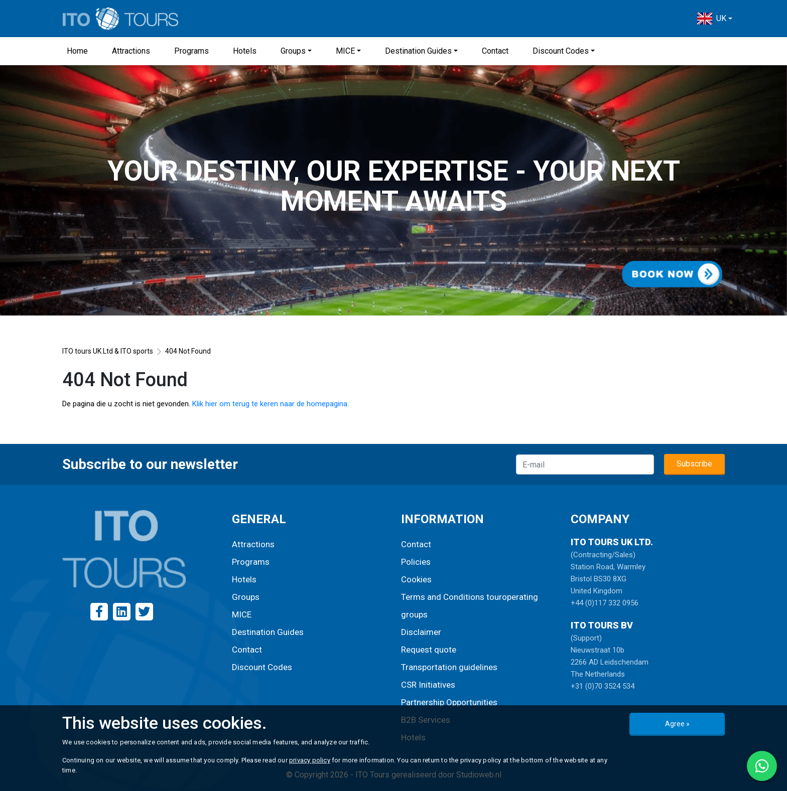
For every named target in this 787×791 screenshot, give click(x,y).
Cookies (416, 579)
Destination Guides (418, 51)
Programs (191, 51)
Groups (293, 51)
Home (77, 51)
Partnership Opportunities (449, 702)
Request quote (428, 650)
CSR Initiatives (428, 685)
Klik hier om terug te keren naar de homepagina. (270, 403)
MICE (345, 51)
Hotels (244, 51)
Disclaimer (421, 632)
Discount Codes (561, 51)
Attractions (131, 51)
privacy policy (309, 760)
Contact (495, 51)
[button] (714, 19)
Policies (416, 562)
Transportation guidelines (449, 667)
